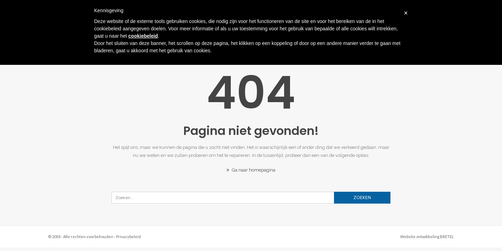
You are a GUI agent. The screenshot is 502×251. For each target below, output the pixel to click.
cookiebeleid (143, 36)
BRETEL (447, 236)
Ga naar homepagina (251, 170)
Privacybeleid (128, 236)
